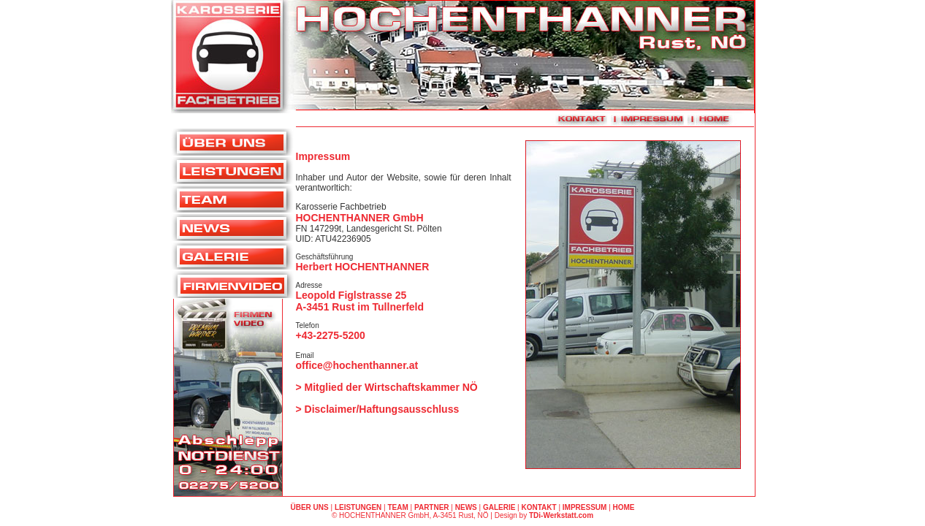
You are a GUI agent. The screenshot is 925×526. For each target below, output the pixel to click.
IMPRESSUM (585, 507)
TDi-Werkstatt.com (561, 515)
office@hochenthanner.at (357, 365)
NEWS (466, 507)
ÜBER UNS (309, 507)
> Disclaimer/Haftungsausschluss (378, 409)
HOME (624, 507)
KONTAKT (539, 507)
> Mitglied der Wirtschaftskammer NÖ (387, 387)
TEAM (397, 507)
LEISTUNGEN (358, 507)
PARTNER (431, 507)
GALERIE (499, 507)
